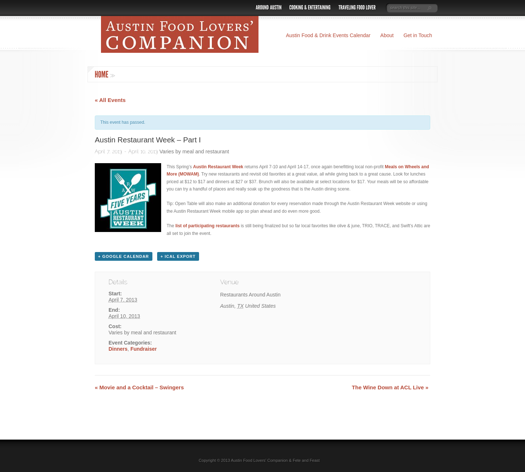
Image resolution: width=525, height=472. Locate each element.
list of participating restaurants (207, 225)
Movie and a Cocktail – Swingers (139, 387)
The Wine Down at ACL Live (390, 387)
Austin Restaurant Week (218, 166)
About (387, 35)
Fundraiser (144, 349)
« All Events (110, 100)
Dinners (118, 349)
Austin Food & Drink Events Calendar (328, 35)
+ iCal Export (177, 256)
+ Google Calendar (123, 256)
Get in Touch (418, 35)
